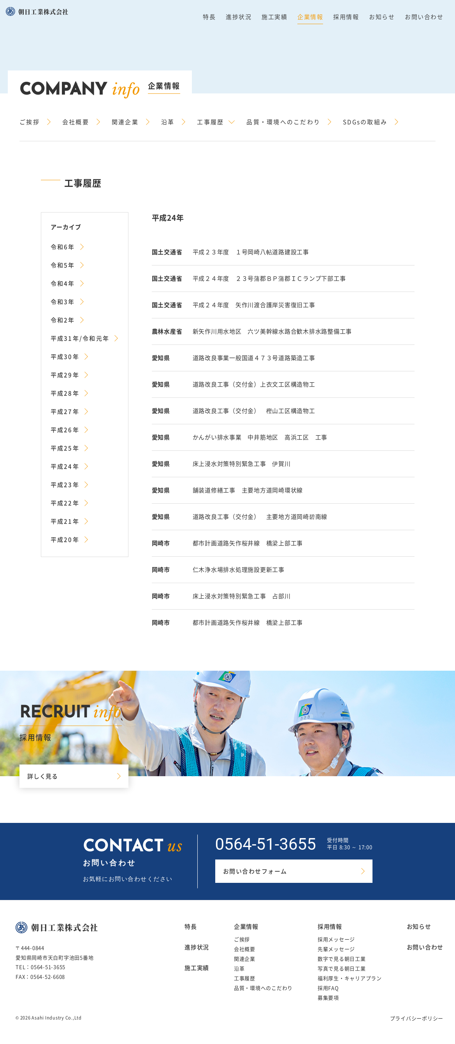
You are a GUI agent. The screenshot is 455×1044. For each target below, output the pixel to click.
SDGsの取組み (365, 122)
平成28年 (65, 393)
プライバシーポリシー (417, 1018)
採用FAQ (328, 987)
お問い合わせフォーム (255, 871)
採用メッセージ (336, 939)
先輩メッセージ (336, 949)
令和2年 (63, 320)
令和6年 (63, 247)
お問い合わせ (424, 16)
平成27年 (65, 411)
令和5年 (63, 265)
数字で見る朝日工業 (342, 958)
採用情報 (346, 16)
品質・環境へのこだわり (283, 122)
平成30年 (65, 356)
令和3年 (63, 301)
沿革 (168, 122)
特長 (209, 16)
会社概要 (75, 122)
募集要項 (328, 997)
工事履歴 (210, 122)
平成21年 (65, 521)
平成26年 (65, 429)
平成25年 (65, 448)
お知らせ (382, 16)
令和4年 (63, 283)
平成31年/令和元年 (80, 338)
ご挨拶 (29, 122)
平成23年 (65, 484)
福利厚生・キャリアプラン (350, 978)
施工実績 (274, 16)
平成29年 (65, 375)
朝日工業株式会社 (43, 11)
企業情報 (310, 16)
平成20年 (65, 539)
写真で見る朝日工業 (342, 968)
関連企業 (125, 122)
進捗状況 (238, 16)
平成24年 (65, 466)
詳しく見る (42, 776)
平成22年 (65, 503)
